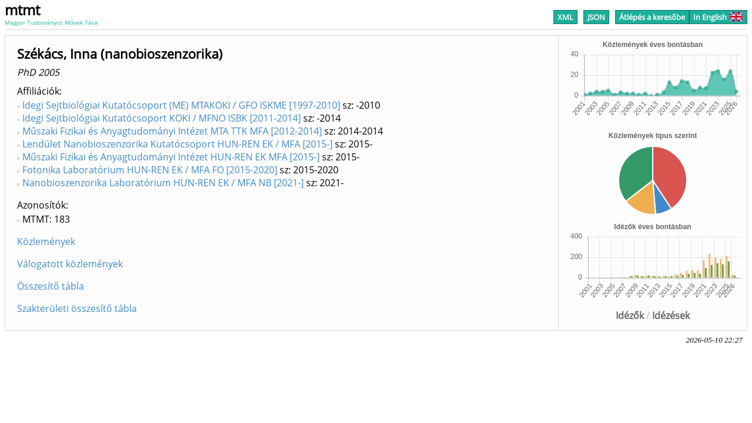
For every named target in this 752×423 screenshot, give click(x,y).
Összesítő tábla (50, 286)
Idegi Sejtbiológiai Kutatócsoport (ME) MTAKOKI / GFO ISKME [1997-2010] (181, 105)
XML (565, 17)
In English (718, 17)
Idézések (671, 315)
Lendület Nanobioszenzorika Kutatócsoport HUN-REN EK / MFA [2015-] (177, 143)
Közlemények (46, 241)
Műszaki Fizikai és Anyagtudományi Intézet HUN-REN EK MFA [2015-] (171, 156)
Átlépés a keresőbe (652, 17)
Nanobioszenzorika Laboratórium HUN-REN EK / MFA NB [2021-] (163, 182)
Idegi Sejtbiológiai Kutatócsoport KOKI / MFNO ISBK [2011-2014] (161, 118)
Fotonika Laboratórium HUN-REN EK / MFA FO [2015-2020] (149, 169)
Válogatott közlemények (70, 263)
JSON (596, 17)
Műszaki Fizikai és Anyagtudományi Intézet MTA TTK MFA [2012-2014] (172, 131)
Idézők (630, 315)
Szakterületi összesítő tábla (77, 308)
